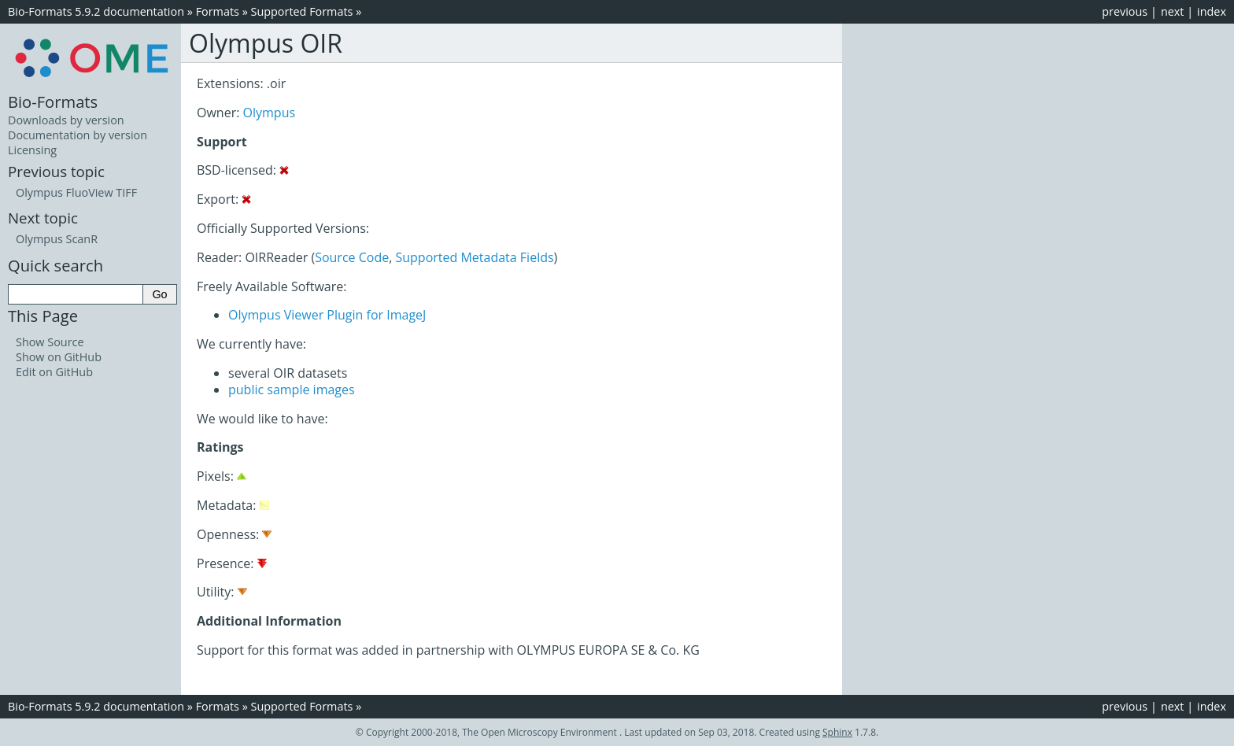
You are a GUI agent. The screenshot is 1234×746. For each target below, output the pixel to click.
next (1172, 11)
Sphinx (837, 732)
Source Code (352, 257)
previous (1124, 11)
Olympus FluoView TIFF (76, 192)
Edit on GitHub (54, 371)
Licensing (32, 149)
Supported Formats (302, 11)
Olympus (269, 112)
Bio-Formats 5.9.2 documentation (96, 11)
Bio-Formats (53, 101)
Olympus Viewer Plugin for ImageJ (327, 314)
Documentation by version (77, 134)
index (1211, 11)
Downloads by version (66, 120)
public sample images (291, 389)
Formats (217, 11)
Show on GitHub (59, 356)
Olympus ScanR (57, 238)
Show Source (50, 341)
